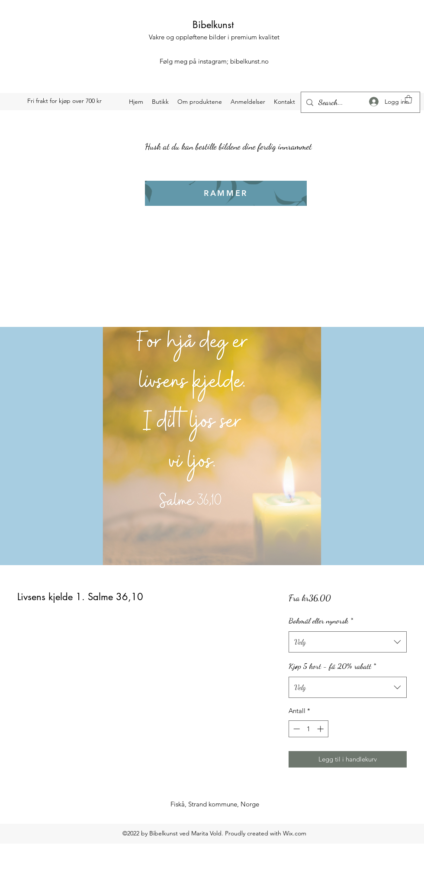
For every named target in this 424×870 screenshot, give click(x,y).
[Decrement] (296, 729)
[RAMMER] (226, 193)
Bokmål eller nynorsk (321, 620)
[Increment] (321, 729)
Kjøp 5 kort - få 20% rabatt (332, 666)
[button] (408, 99)
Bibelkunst (213, 25)
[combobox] (348, 642)
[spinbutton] (308, 729)
